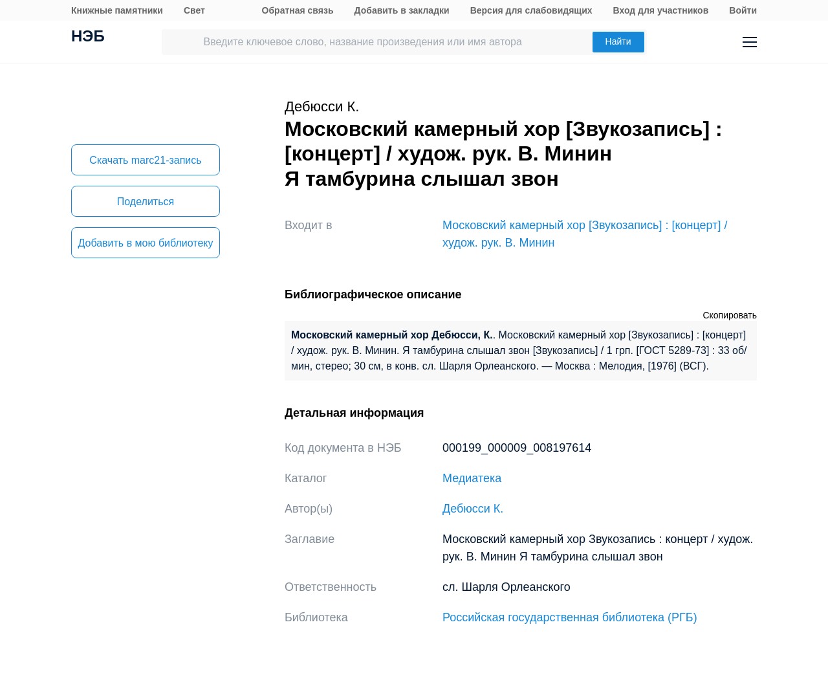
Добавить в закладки (402, 10)
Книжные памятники (117, 10)
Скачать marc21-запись (145, 160)
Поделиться (145, 201)
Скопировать (730, 315)
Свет (194, 10)
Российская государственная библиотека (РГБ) (569, 617)
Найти (618, 41)
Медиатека (471, 478)
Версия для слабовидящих (531, 10)
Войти (743, 10)
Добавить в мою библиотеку (145, 243)
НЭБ (88, 37)
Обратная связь (298, 10)
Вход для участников (661, 10)
